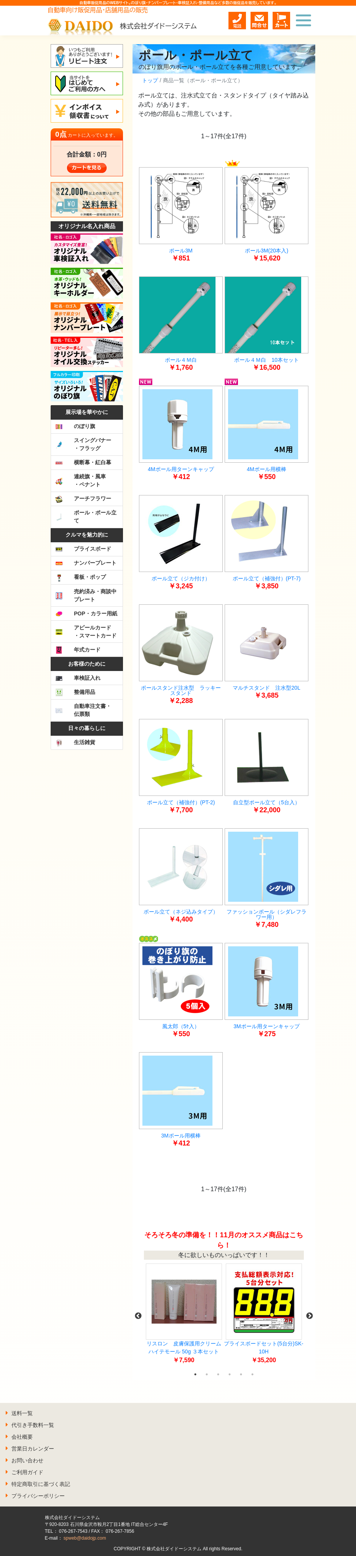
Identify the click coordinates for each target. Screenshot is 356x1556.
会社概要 (22, 1437)
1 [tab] (195, 1374)
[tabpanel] (184, 1316)
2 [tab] (207, 1374)
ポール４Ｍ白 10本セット (266, 360)
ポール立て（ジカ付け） (181, 578)
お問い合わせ (27, 1460)
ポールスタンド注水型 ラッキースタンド (181, 690)
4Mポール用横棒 (266, 469)
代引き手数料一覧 (32, 1425)
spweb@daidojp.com (85, 1538)
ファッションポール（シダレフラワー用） (267, 914)
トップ (150, 80)
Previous (138, 1316)
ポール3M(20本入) (266, 251)
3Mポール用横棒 (180, 1136)
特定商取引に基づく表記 (40, 1484)
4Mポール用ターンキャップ (181, 469)
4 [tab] (229, 1374)
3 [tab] (218, 1374)
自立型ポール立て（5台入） (266, 802)
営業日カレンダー (32, 1449)
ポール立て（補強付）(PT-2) (181, 802)
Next (309, 1316)
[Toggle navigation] (303, 20)
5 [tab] (241, 1374)
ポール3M (180, 251)
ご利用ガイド (27, 1472)
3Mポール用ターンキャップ (266, 1026)
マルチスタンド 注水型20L (266, 688)
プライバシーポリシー (38, 1496)
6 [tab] (252, 1374)
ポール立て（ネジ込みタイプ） (181, 912)
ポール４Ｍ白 (181, 360)
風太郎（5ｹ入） (181, 1026)
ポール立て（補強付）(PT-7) (267, 578)
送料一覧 (22, 1413)
